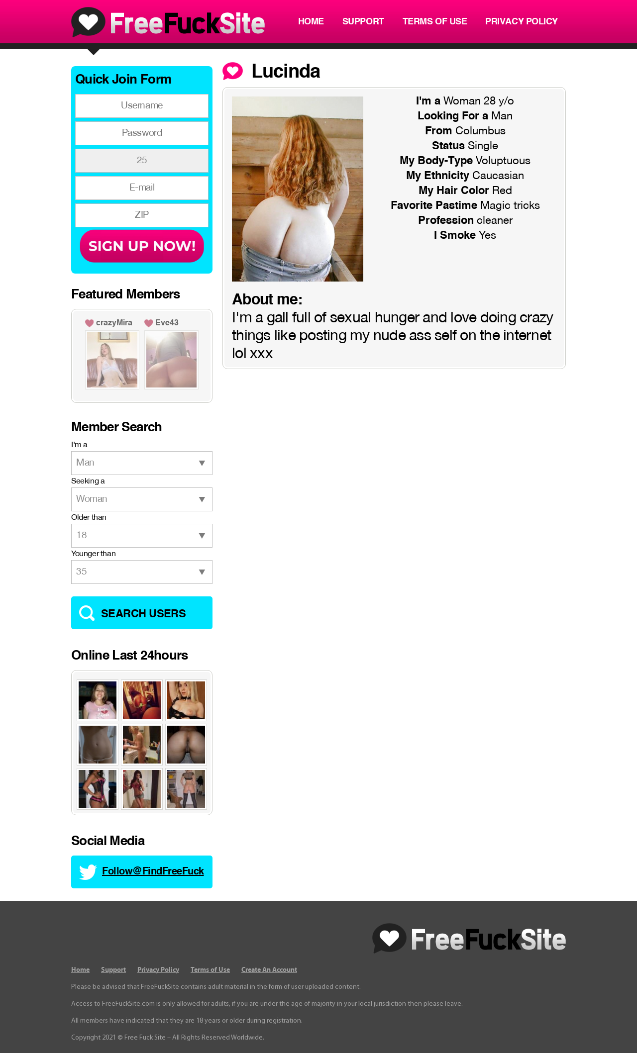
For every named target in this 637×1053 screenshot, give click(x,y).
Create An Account (269, 970)
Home (311, 21)
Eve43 (167, 323)
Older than (88, 517)
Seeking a (88, 481)
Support (363, 21)
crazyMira (114, 323)
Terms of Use (435, 21)
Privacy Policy (521, 21)
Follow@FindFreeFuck (153, 872)
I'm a (79, 445)
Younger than (93, 554)
